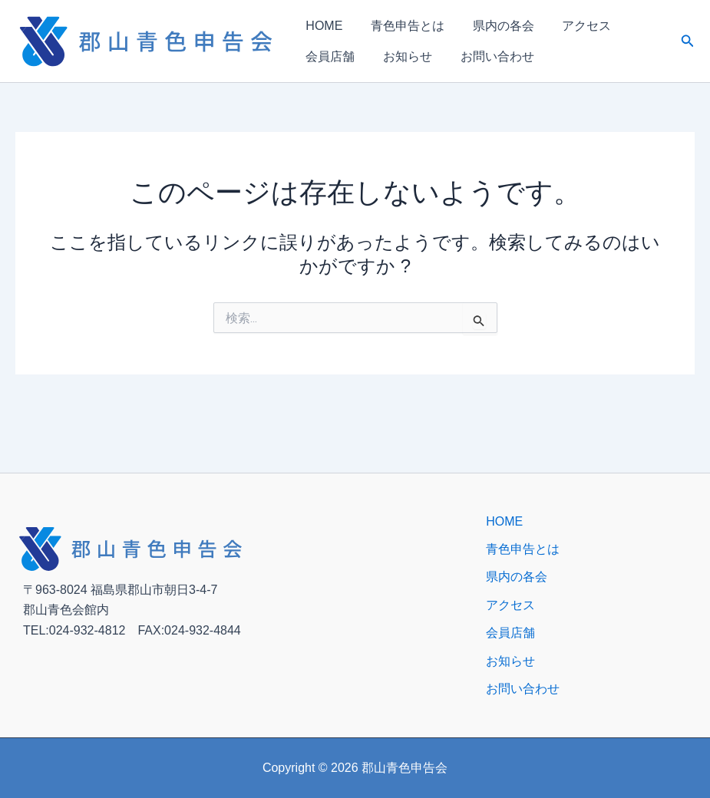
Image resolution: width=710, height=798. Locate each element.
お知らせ (399, 56)
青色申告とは (400, 25)
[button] (688, 41)
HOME (321, 25)
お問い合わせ (484, 56)
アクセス (568, 25)
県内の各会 (490, 25)
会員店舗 (327, 56)
